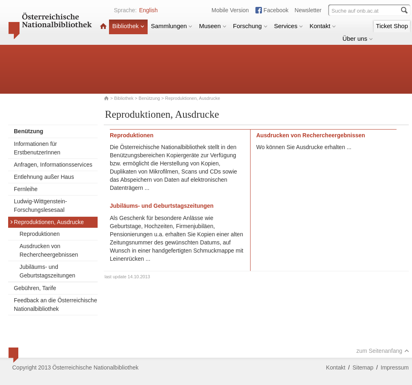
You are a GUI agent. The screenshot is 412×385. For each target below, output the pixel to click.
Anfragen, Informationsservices (53, 164)
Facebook (276, 10)
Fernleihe (25, 189)
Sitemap (363, 367)
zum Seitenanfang (382, 351)
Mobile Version (230, 10)
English (148, 10)
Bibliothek (128, 25)
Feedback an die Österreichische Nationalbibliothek (55, 304)
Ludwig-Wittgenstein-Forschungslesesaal (40, 205)
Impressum (395, 367)
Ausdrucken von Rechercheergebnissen (49, 250)
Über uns (357, 38)
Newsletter (307, 10)
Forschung (250, 25)
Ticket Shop (392, 25)
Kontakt (323, 25)
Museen (212, 25)
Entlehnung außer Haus (44, 177)
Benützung (149, 98)
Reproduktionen (40, 234)
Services (288, 25)
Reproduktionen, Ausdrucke (47, 222)
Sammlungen (171, 25)
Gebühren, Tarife (35, 288)
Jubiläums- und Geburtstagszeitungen (47, 271)
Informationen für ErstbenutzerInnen (37, 148)
